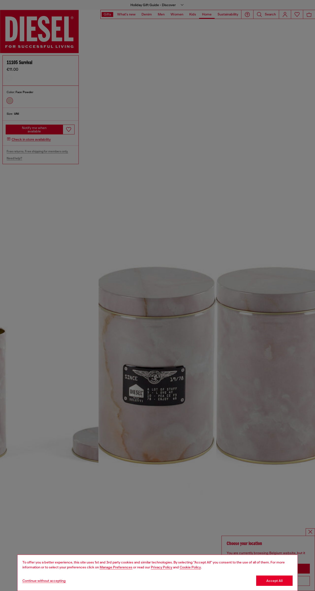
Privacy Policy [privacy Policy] (161, 567)
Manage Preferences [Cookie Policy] (116, 567)
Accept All (274, 581)
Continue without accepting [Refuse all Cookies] (44, 581)
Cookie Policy (190, 567)
